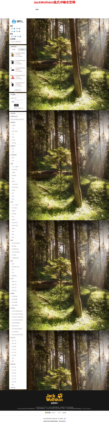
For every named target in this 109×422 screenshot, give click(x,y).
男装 (13, 149)
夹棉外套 (14, 175)
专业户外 (13, 337)
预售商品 (13, 122)
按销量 (15, 119)
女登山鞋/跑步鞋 (16, 252)
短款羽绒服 (14, 305)
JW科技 (13, 308)
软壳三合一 (14, 287)
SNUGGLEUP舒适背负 (17, 334)
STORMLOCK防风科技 (17, 317)
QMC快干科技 (15, 325)
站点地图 (60, 418)
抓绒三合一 (14, 281)
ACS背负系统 (15, 331)
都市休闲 (13, 364)
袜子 (13, 269)
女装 (13, 152)
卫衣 (13, 134)
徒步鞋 (13, 140)
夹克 (13, 178)
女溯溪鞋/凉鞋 (15, 258)
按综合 (12, 119)
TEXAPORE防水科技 (17, 311)
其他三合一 (14, 290)
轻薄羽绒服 (14, 296)
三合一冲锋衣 (15, 166)
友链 (65, 418)
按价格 (22, 119)
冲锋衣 (19, 108)
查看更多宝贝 (18, 90)
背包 (13, 358)
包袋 (13, 264)
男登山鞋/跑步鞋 (16, 243)
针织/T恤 (14, 143)
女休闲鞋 (14, 255)
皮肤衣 (15, 108)
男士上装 (14, 340)
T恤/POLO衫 (15, 187)
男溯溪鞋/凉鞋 (15, 249)
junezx (64, 412)
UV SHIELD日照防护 (17, 328)
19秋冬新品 (13, 155)
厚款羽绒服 (14, 299)
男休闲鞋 (14, 246)
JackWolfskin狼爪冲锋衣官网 (50, 418)
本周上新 (13, 387)
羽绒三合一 (14, 284)
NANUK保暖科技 (16, 323)
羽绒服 (13, 125)
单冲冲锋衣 (14, 169)
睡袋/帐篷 (14, 275)
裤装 (13, 196)
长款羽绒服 (14, 302)
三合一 (13, 128)
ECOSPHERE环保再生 (17, 314)
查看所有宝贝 (14, 116)
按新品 (19, 119)
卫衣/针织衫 (15, 184)
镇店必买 (13, 146)
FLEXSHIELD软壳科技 (17, 320)
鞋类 (13, 199)
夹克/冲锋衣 (15, 131)
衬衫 (13, 193)
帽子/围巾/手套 (15, 266)
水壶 (13, 272)
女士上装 (14, 349)
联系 (64, 421)
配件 (12, 261)
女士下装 (14, 352)
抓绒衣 (13, 181)
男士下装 (14, 343)
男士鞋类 (14, 346)
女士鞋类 (14, 355)
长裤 (13, 137)
